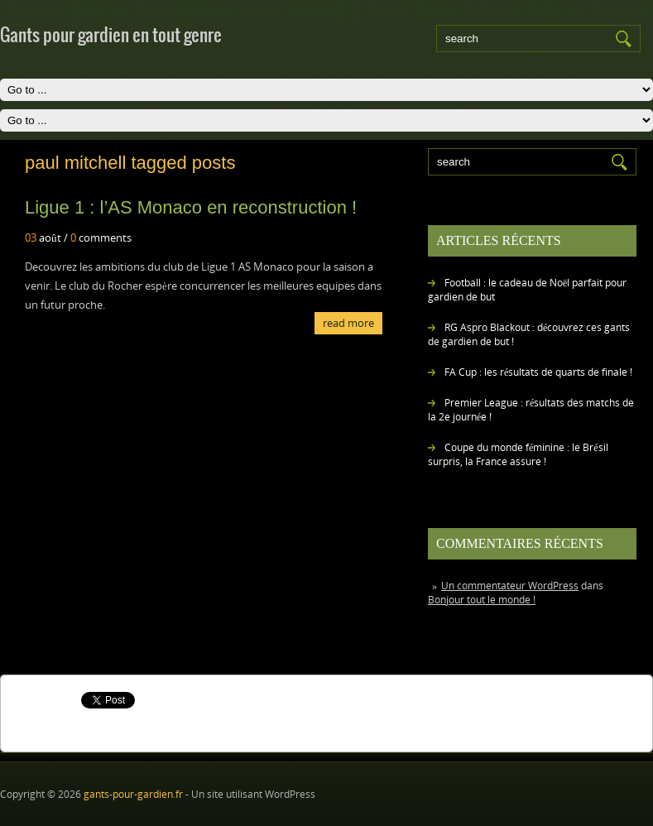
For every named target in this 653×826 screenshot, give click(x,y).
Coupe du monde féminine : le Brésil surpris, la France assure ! (518, 454)
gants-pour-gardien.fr (133, 794)
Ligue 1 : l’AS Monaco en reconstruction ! (191, 207)
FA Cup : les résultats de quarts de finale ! (538, 372)
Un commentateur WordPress (510, 586)
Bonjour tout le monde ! (481, 600)
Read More (348, 322)
